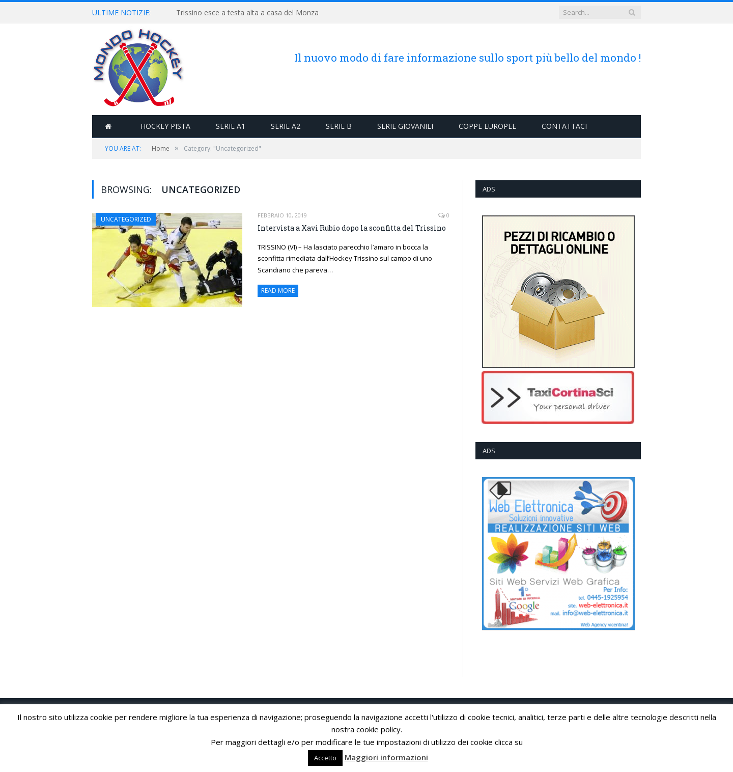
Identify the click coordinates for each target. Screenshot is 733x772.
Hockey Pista (165, 126)
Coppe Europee (487, 126)
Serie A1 (230, 126)
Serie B (339, 126)
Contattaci (564, 126)
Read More (278, 290)
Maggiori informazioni (386, 757)
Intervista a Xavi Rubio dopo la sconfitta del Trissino (352, 228)
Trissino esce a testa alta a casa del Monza (247, 12)
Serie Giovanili (405, 126)
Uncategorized (126, 219)
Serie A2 (285, 126)
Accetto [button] (325, 757)
